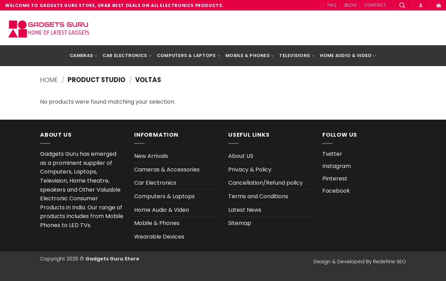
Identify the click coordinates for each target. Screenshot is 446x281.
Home (49, 79)
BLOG (350, 5)
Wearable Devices (159, 237)
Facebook (336, 191)
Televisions (297, 56)
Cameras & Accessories (167, 170)
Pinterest (334, 179)
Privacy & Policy (249, 170)
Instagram (336, 166)
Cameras (84, 56)
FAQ (332, 5)
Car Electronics (127, 56)
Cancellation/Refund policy (265, 183)
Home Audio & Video (348, 56)
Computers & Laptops (189, 56)
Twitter (332, 154)
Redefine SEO (389, 261)
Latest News (244, 210)
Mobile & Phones (249, 56)
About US (240, 156)
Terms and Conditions (258, 196)
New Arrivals (151, 156)
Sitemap (239, 223)
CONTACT (375, 5)
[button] (402, 5)
